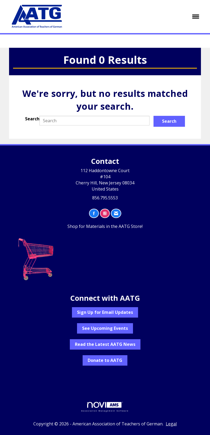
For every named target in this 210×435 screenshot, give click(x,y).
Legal (171, 424)
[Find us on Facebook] (94, 213)
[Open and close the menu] (137, 16)
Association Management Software (105, 407)
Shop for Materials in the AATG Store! (105, 226)
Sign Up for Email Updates (105, 312)
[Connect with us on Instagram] (105, 213)
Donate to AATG (105, 360)
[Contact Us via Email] (116, 213)
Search (32, 119)
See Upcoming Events (105, 328)
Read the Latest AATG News (105, 344)
